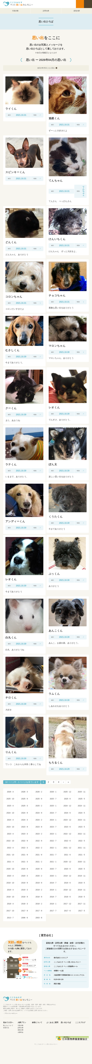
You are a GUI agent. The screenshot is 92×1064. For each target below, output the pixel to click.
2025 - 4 (10, 806)
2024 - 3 (24, 820)
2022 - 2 (39, 848)
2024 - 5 (81, 813)
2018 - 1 (53, 904)
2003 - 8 (39, 918)
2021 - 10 (10, 855)
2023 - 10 (10, 827)
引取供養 (15, 11)
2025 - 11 (81, 792)
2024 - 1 (53, 820)
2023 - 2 (39, 834)
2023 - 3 (24, 834)
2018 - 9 (24, 897)
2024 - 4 (10, 820)
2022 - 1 (53, 848)
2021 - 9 (24, 855)
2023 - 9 (24, 827)
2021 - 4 (10, 862)
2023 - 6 (67, 827)
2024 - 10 (10, 813)
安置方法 (6, 1027)
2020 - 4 (10, 876)
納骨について (37, 1022)
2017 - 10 (10, 911)
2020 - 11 (81, 862)
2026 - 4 (10, 792)
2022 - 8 (39, 841)
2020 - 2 (39, 876)
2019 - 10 (10, 883)
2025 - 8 (39, 799)
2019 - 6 (67, 883)
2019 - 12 (67, 876)
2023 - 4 (10, 834)
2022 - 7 (53, 841)
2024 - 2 (39, 820)
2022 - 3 (24, 848)
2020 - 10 (10, 869)
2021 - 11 (81, 848)
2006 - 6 (24, 918)
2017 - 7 (53, 911)
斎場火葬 (77, 11)
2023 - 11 (81, 820)
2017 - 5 (81, 911)
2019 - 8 (39, 883)
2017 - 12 (67, 904)
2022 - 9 (24, 841)
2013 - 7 (10, 918)
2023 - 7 (53, 827)
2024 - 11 (81, 806)
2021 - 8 (39, 855)
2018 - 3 (24, 904)
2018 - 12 (67, 890)
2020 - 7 (53, 869)
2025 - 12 (67, 792)
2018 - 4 (10, 904)
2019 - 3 (24, 890)
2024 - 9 (24, 813)
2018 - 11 (81, 890)
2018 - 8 (39, 897)
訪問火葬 (46, 11)
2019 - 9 (24, 883)
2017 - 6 (67, 911)
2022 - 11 (81, 834)
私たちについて (8, 1025)
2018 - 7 (53, 897)
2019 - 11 (81, 876)
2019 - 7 (53, 883)
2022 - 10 (10, 841)
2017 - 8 (39, 911)
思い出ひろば (66, 1022)
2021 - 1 (53, 862)
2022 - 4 (10, 848)
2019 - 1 (53, 890)
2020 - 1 (53, 876)
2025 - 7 (53, 799)
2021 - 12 (67, 848)
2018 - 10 (10, 897)
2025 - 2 (39, 806)
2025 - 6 (67, 799)
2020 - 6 (67, 869)
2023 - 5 (81, 827)
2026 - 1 (53, 792)
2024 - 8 (39, 813)
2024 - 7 (53, 813)
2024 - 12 (67, 806)
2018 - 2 (39, 904)
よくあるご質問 (52, 1022)
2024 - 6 (67, 813)
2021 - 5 (81, 855)
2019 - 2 (39, 890)
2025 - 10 (10, 799)
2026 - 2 (39, 792)
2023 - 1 (53, 834)
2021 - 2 (39, 862)
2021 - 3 (24, 862)
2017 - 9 (24, 911)
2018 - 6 (67, 897)
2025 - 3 (24, 806)
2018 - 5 (81, 897)
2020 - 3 (24, 876)
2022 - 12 (67, 834)
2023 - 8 (39, 827)
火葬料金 (20, 1032)
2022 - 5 (81, 841)
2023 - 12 (67, 820)
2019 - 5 (81, 883)
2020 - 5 (81, 869)
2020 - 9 (24, 869)
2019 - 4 (10, 890)
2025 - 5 (81, 799)
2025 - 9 (24, 799)
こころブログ (80, 1022)
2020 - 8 (39, 869)
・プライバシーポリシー (10, 1013)
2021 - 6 (67, 855)
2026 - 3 (24, 792)
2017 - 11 (81, 904)
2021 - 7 (53, 855)
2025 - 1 (53, 806)
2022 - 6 (67, 841)
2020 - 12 (67, 862)
